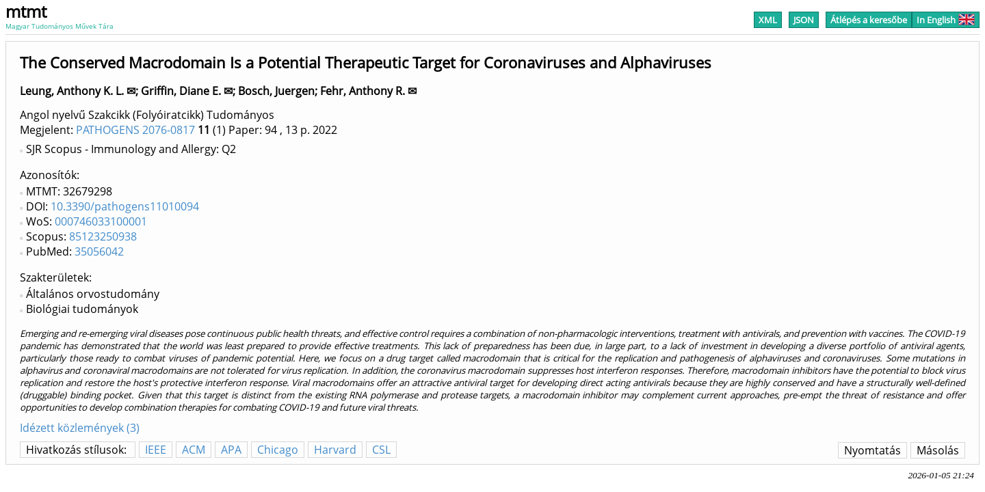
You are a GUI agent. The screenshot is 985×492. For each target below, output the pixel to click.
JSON (803, 20)
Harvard (335, 449)
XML (768, 20)
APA (231, 449)
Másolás (938, 450)
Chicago (277, 449)
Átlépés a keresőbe (868, 20)
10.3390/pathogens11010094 (125, 206)
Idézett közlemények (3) (80, 427)
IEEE (155, 449)
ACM (193, 449)
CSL (381, 449)
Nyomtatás (872, 450)
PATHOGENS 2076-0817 (135, 129)
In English (946, 20)
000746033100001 (101, 221)
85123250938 (103, 236)
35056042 (99, 251)
